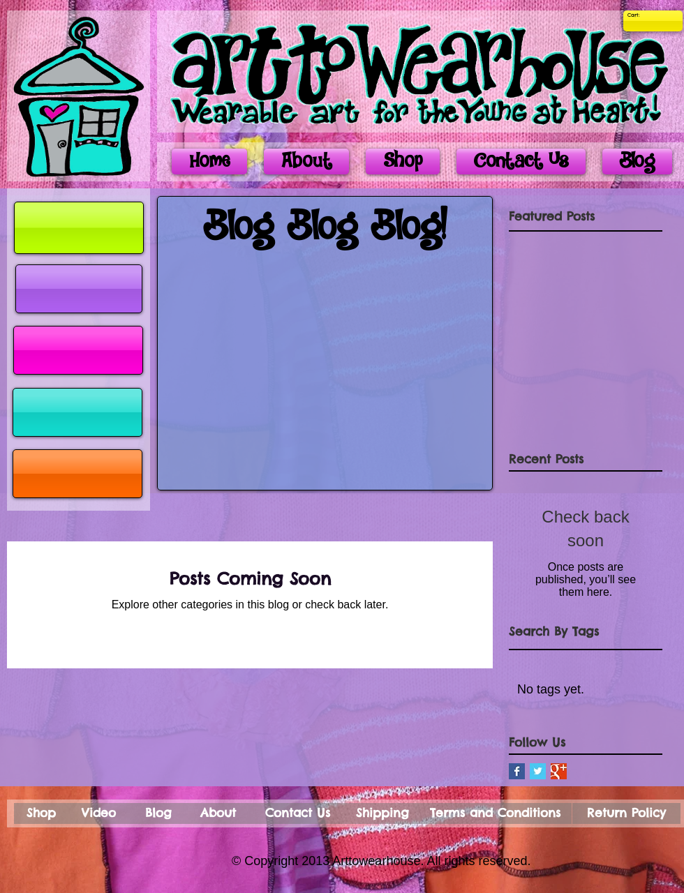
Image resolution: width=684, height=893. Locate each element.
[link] (637, 15)
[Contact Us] (297, 813)
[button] (78, 288)
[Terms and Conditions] (495, 813)
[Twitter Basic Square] (538, 771)
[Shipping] (382, 813)
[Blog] (158, 813)
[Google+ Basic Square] (559, 771)
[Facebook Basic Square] (517, 771)
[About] (218, 813)
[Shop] (41, 813)
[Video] (99, 813)
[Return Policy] (626, 813)
